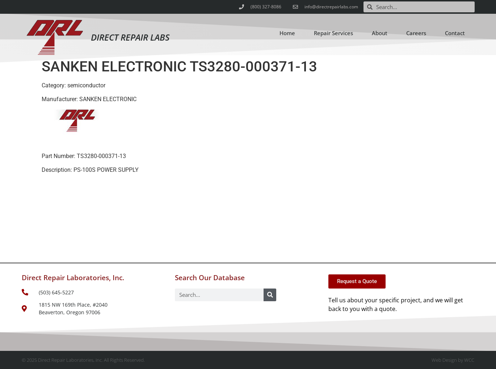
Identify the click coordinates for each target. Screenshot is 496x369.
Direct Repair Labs (130, 37)
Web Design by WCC (453, 360)
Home (287, 33)
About (379, 33)
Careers (416, 33)
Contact (455, 33)
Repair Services (333, 33)
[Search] (270, 295)
